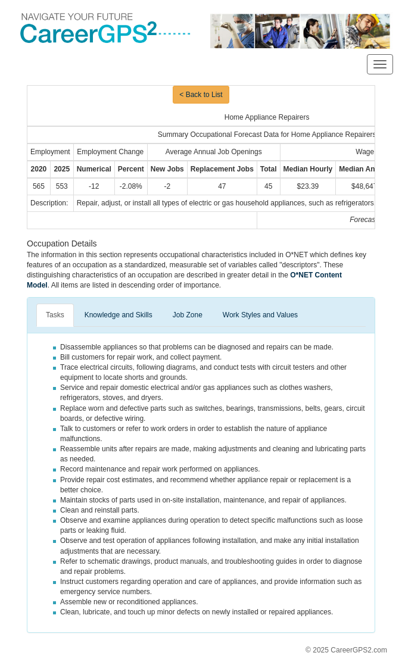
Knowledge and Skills (118, 315)
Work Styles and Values (260, 315)
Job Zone (187, 315)
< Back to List (200, 94)
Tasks (55, 315)
